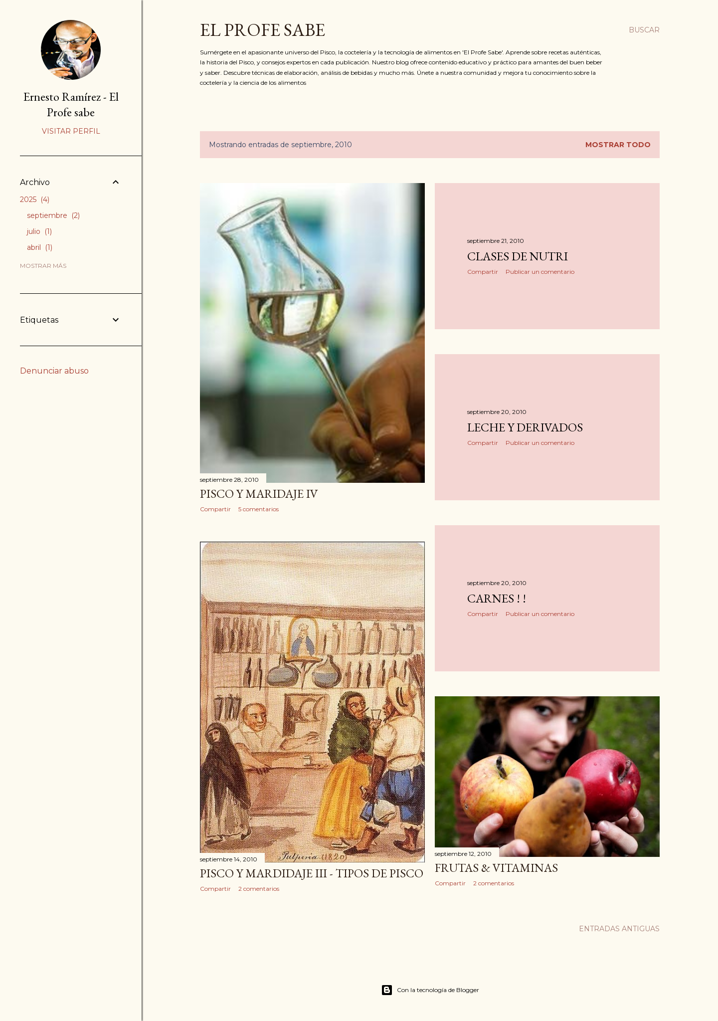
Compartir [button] (215, 509)
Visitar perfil (71, 131)
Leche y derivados (525, 427)
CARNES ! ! (496, 598)
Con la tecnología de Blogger (430, 990)
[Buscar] (644, 30)
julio (39, 231)
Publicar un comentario (540, 271)
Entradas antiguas (619, 928)
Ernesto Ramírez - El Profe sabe (71, 104)
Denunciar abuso (54, 371)
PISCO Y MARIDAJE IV (259, 493)
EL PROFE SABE (262, 29)
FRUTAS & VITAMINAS (496, 867)
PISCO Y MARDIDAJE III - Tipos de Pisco (311, 873)
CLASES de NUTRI (517, 256)
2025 (34, 199)
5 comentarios (258, 509)
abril (39, 247)
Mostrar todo (618, 144)
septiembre (53, 215)
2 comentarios (258, 888)
